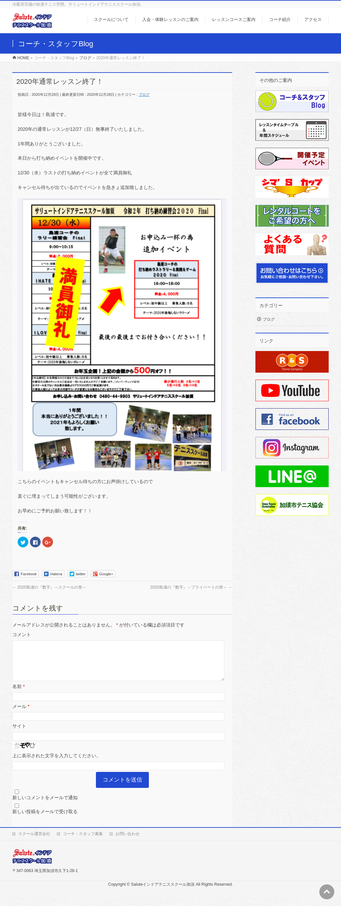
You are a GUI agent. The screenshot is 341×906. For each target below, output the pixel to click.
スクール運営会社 (34, 841)
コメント (21, 634)
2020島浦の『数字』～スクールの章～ (49, 587)
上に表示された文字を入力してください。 (56, 763)
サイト (19, 734)
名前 (18, 694)
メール (20, 714)
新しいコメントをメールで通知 (45, 805)
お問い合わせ (128, 841)
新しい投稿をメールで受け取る (45, 819)
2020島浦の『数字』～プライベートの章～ (191, 587)
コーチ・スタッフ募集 (83, 841)
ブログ (144, 94)
